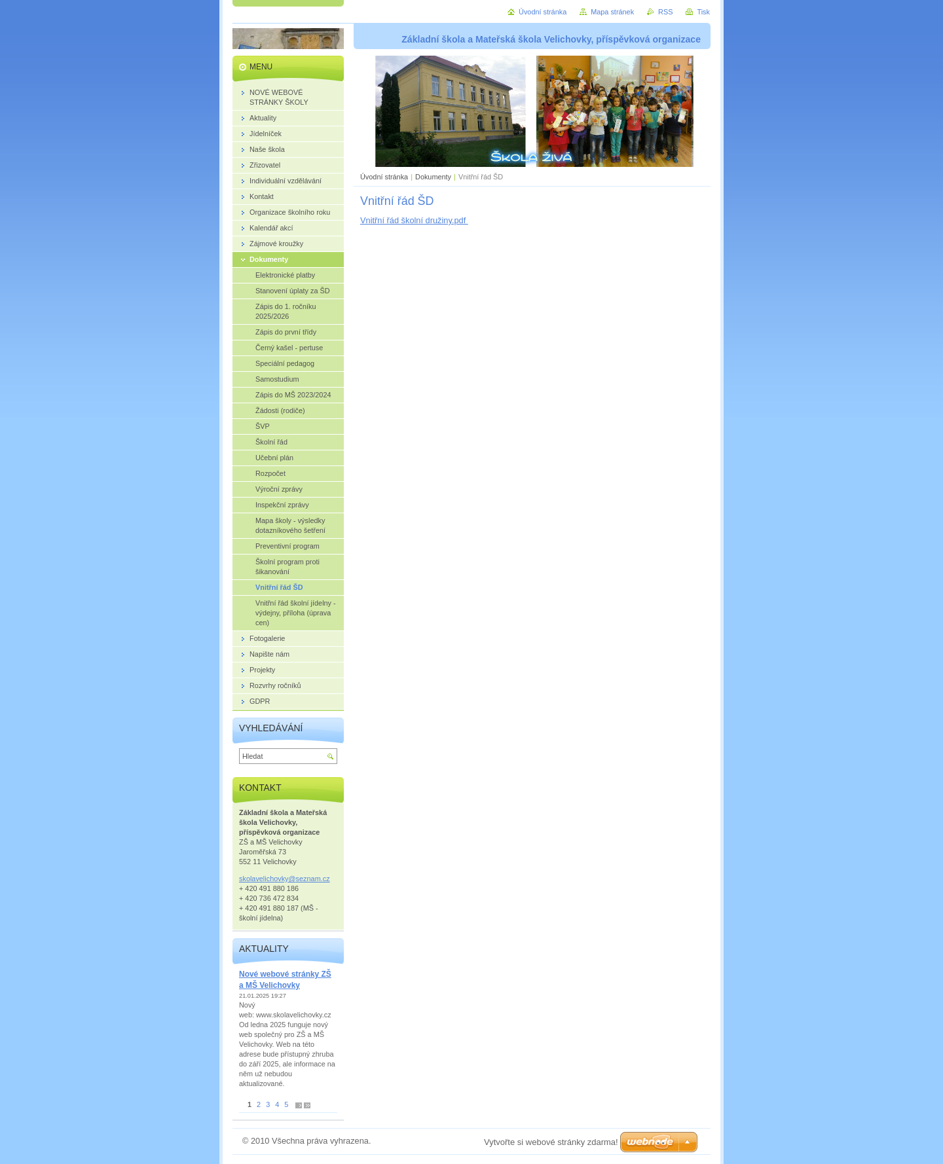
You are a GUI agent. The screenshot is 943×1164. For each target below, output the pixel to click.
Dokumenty (433, 177)
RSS (665, 12)
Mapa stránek (612, 12)
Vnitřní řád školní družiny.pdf (414, 220)
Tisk (703, 12)
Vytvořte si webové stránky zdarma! (551, 1142)
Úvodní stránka (384, 177)
